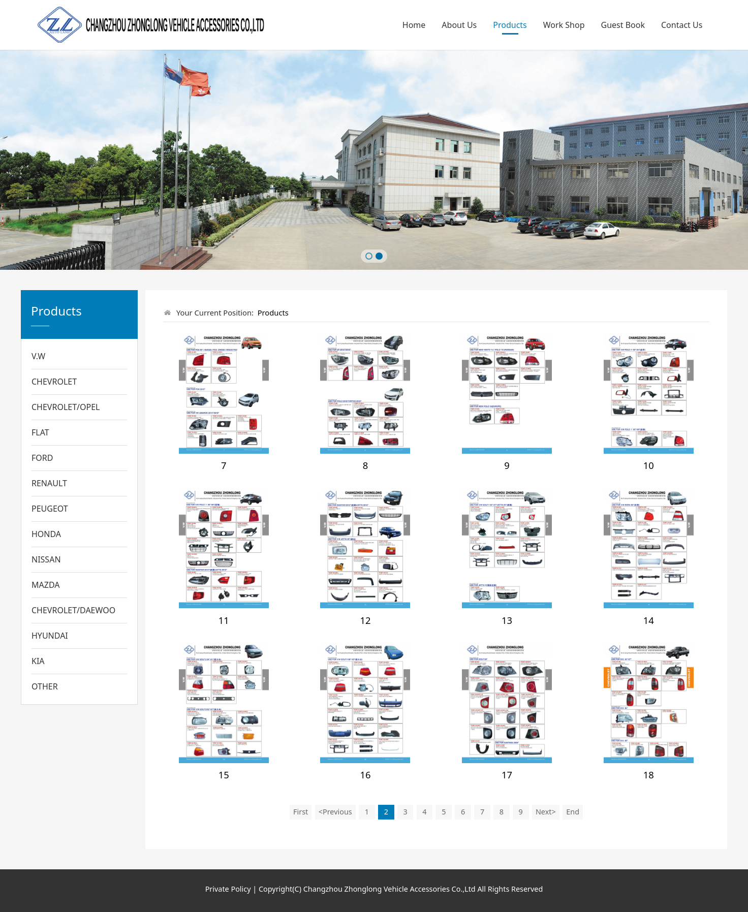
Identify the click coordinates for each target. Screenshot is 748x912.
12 (365, 620)
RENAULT (49, 483)
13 (507, 620)
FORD (42, 457)
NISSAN (46, 559)
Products (510, 24)
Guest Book (623, 24)
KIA (38, 661)
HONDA (46, 534)
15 (224, 774)
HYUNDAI (50, 635)
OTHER (45, 686)
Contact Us (681, 24)
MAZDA (45, 584)
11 (224, 620)
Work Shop (564, 24)
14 (648, 620)
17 (507, 774)
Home (414, 24)
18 (648, 774)
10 (648, 465)
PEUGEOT (50, 508)
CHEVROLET (54, 381)
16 (365, 774)
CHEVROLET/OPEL (66, 407)
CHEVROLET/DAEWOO (73, 610)
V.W (38, 356)
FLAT (40, 432)
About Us (459, 24)
